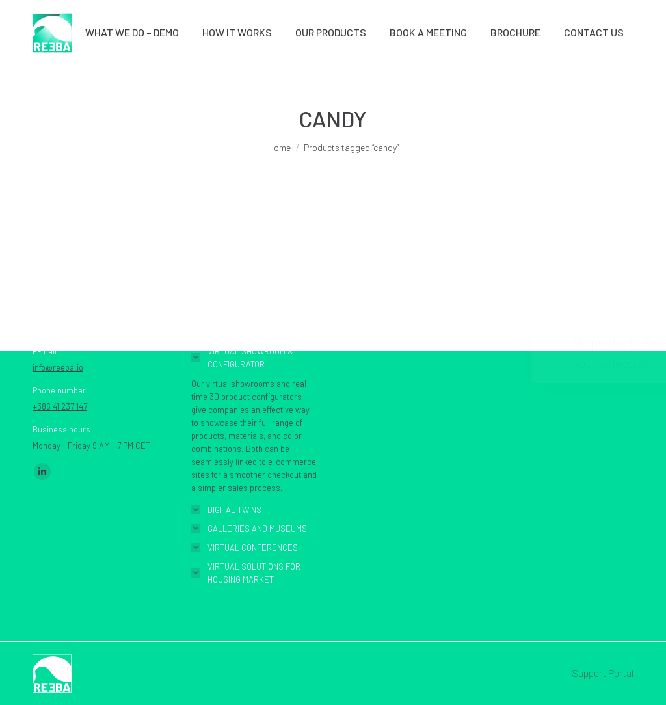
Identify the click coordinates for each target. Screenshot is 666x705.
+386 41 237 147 (60, 406)
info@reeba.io (58, 367)
